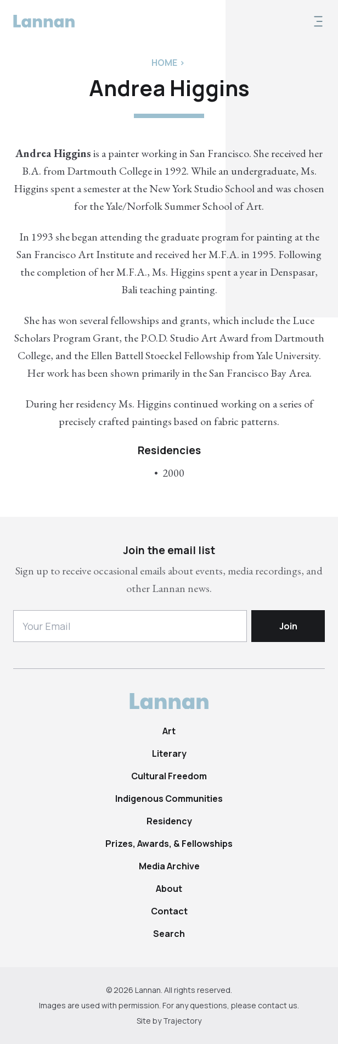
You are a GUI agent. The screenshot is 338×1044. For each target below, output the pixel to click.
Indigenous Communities (169, 798)
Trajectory (182, 1020)
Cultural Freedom (169, 776)
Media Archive (169, 866)
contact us (277, 1005)
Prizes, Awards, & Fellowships (169, 844)
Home (164, 63)
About (169, 889)
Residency (169, 821)
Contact (169, 911)
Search (169, 934)
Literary (169, 753)
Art (169, 731)
